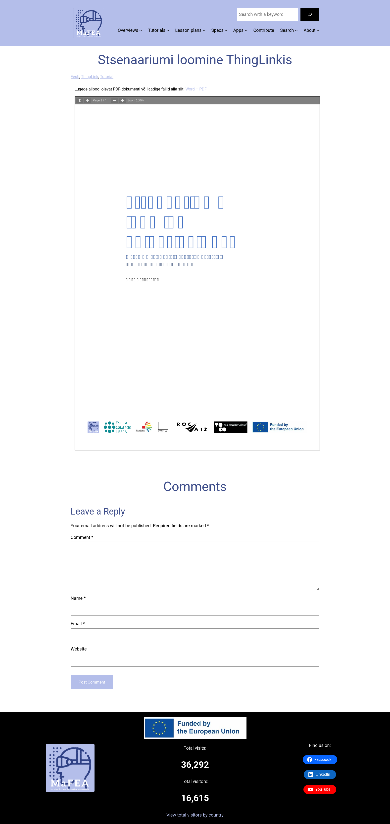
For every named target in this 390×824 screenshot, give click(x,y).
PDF (202, 89)
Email (78, 623)
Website (79, 648)
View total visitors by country (195, 815)
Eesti (75, 76)
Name (78, 598)
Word (190, 89)
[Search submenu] (296, 30)
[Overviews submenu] (140, 30)
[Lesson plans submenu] (204, 30)
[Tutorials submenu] (167, 30)
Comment (82, 537)
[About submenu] (318, 30)
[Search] (309, 14)
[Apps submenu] (246, 30)
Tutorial (106, 76)
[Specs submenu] (226, 30)
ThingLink (89, 76)
